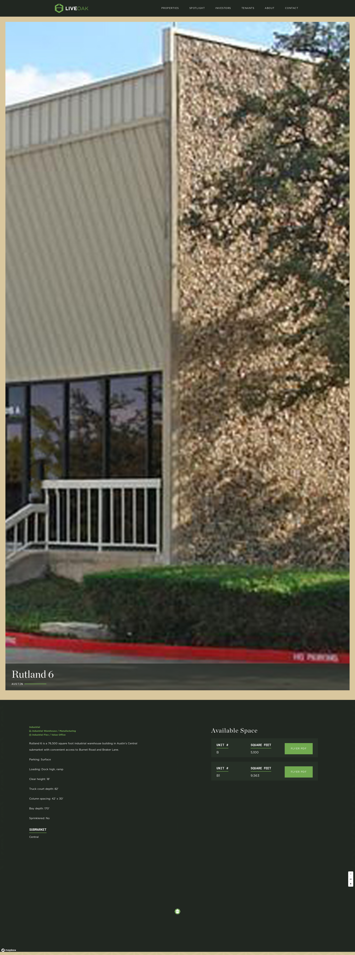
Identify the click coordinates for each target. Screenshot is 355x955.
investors (223, 8)
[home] (71, 8)
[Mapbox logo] (8, 950)
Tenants (248, 8)
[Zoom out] (350, 879)
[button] (197, 8)
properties (170, 8)
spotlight (197, 8)
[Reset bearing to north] (350, 884)
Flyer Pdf (299, 748)
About (270, 8)
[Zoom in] (350, 873)
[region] (177, 911)
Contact (291, 8)
